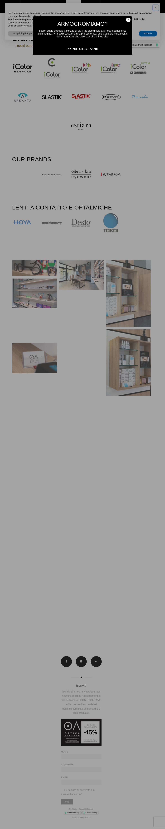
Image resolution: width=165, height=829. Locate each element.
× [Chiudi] (128, 20)
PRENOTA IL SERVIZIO (82, 49)
